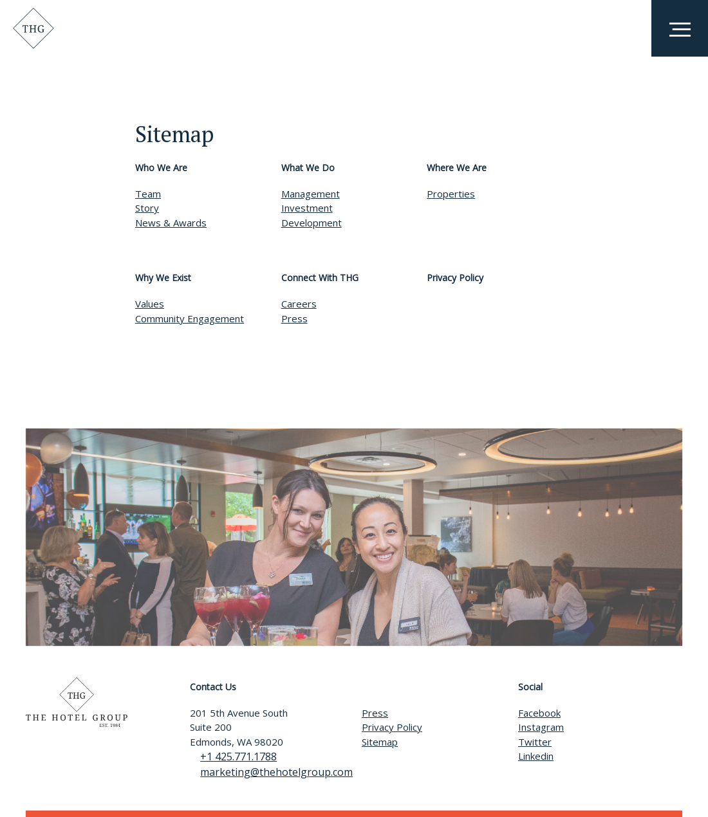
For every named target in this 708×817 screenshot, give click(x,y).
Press (294, 318)
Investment (307, 207)
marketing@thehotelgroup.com (266, 772)
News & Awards (171, 222)
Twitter (535, 741)
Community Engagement (189, 318)
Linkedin (536, 755)
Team (148, 193)
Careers (299, 303)
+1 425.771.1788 (228, 756)
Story (147, 207)
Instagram (541, 727)
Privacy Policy (455, 277)
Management (310, 193)
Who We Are (161, 167)
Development (311, 222)
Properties (451, 193)
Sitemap (380, 741)
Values (149, 303)
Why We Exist (163, 277)
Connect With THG (320, 277)
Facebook (539, 712)
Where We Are (457, 167)
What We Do (308, 167)
